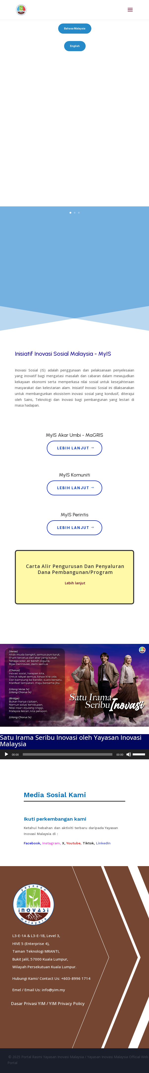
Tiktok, (89, 843)
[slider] (68, 754)
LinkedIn (103, 843)
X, (64, 843)
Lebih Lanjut (73, 448)
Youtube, (74, 843)
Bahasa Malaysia (74, 28)
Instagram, (52, 843)
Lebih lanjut (75, 583)
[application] (74, 754)
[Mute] (128, 754)
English (75, 45)
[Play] (6, 754)
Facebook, (33, 843)
